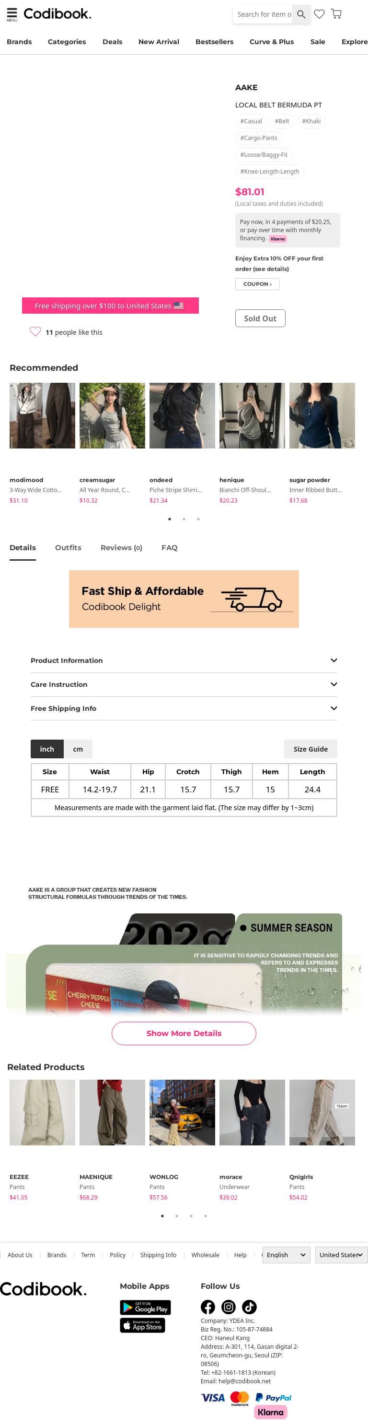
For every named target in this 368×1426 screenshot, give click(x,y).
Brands (19, 41)
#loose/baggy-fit (264, 155)
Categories (67, 41)
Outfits (68, 547)
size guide (311, 749)
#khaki (311, 121)
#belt (282, 121)
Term (88, 1255)
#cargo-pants (259, 138)
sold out (260, 318)
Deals (112, 41)
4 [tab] (205, 1216)
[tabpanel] (45, 445)
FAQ (169, 547)
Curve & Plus (272, 41)
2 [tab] (184, 519)
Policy (118, 1255)
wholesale (205, 1255)
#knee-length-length (270, 171)
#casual (251, 121)
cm (78, 749)
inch (47, 749)
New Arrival (158, 41)
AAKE (246, 87)
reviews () (121, 547)
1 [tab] (169, 519)
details (23, 547)
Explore (355, 41)
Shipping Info (158, 1255)
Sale (317, 41)
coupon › (257, 284)
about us (20, 1255)
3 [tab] (198, 519)
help (240, 1255)
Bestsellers (214, 41)
